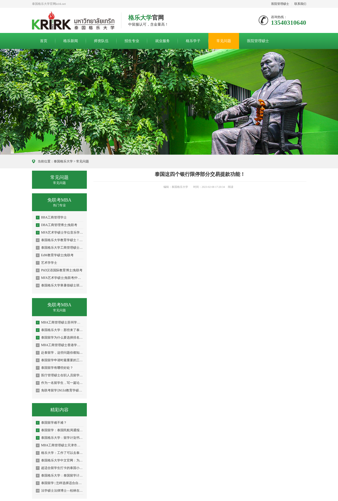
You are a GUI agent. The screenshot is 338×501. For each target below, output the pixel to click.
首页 (43, 41)
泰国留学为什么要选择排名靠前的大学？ (59, 337)
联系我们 (300, 3)
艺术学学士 (46, 263)
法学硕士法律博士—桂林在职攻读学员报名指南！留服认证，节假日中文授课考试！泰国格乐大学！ (59, 491)
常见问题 (223, 41)
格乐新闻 (70, 41)
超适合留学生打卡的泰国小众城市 (59, 468)
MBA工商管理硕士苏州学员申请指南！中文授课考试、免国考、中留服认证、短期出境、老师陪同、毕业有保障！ (59, 322)
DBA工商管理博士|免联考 (56, 225)
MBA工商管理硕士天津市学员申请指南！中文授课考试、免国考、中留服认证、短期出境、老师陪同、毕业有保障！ (59, 445)
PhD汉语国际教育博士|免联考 (59, 270)
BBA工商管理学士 (51, 217)
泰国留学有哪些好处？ (54, 368)
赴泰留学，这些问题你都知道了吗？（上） (59, 353)
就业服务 (162, 41)
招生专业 (132, 41)
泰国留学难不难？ (51, 423)
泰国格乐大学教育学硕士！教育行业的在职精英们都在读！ (59, 240)
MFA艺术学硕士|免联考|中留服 (59, 278)
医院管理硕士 (280, 3)
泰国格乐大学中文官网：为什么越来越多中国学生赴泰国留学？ (59, 460)
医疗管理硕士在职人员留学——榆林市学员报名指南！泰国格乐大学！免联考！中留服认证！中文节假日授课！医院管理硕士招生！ (59, 375)
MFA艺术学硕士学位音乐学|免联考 (59, 232)
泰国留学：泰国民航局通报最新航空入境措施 (59, 430)
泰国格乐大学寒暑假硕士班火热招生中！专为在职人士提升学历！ (59, 285)
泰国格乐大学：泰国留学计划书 (59, 475)
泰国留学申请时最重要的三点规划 (59, 360)
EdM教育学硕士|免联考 (55, 255)
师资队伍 (101, 41)
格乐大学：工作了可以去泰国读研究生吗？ (59, 453)
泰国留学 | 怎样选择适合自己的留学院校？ (59, 483)
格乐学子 (193, 41)
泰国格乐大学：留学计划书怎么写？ (59, 438)
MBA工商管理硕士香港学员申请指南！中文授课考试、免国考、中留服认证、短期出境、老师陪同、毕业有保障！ (59, 345)
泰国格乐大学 (63, 161)
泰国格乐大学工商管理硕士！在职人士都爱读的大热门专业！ (59, 248)
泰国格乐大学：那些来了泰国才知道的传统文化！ (59, 330)
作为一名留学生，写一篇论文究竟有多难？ (59, 383)
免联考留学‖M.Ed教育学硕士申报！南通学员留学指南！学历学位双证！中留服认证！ (59, 390)
